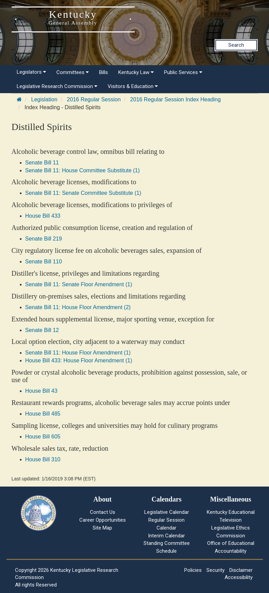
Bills (103, 72)
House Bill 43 (41, 391)
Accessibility (239, 577)
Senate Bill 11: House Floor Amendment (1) (78, 353)
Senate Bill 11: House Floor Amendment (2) (78, 307)
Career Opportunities (102, 520)
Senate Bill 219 (43, 239)
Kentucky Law (136, 72)
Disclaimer (241, 570)
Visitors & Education (133, 86)
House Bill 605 (42, 436)
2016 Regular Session (94, 99)
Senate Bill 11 (42, 162)
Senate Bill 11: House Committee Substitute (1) (82, 170)
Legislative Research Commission (57, 86)
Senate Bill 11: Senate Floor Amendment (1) (78, 284)
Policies (193, 570)
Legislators (31, 72)
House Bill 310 (42, 459)
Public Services (183, 72)
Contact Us (102, 512)
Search (236, 45)
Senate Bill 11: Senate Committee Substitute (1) (83, 193)
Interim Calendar (166, 536)
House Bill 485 (42, 414)
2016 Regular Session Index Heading (175, 99)
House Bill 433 (42, 216)
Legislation (44, 99)
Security (215, 570)
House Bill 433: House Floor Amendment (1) (78, 360)
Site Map (102, 528)
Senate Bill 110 (43, 261)
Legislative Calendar (166, 512)
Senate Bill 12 (42, 330)
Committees (72, 72)
